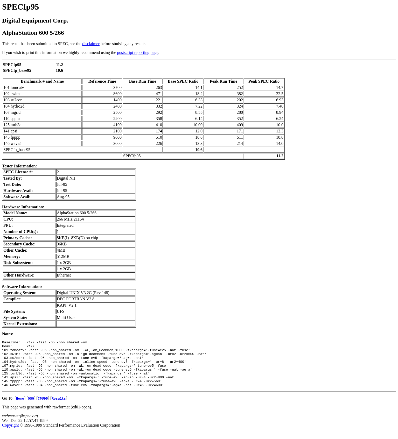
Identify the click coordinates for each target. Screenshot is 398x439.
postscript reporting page (137, 52)
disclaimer (91, 43)
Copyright (10, 434)
